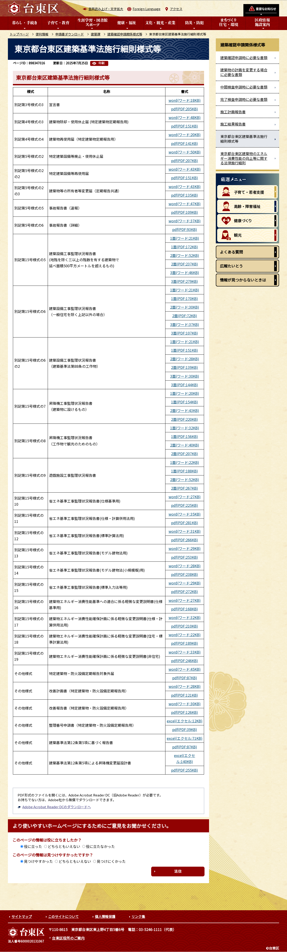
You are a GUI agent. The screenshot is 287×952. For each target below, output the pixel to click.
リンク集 (138, 916)
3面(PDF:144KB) (184, 384)
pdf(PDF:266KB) (184, 539)
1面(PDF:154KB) (184, 402)
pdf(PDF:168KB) (184, 609)
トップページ (19, 34)
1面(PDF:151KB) (184, 350)
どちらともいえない (64, 846)
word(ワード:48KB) (185, 117)
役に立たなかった (100, 846)
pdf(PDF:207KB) (184, 160)
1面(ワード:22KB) (184, 462)
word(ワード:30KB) (185, 703)
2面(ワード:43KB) (184, 410)
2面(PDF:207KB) (184, 453)
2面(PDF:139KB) (184, 367)
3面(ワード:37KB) (184, 324)
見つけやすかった (38, 861)
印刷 (101, 63)
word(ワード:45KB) (185, 669)
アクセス (176, 9)
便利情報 (42, 34)
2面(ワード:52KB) (184, 255)
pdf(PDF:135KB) (184, 195)
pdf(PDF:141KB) (184, 143)
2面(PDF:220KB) (184, 419)
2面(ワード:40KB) (184, 445)
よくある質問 (231, 252)
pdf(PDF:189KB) (184, 643)
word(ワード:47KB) (185, 203)
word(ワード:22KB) (185, 634)
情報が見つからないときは (243, 280)
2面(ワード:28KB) (184, 358)
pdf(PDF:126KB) (184, 712)
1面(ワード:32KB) (184, 428)
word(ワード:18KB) (185, 100)
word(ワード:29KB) (185, 548)
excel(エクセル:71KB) (184, 738)
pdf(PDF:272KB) (184, 591)
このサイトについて (63, 916)
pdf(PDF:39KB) (184, 729)
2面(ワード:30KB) (184, 307)
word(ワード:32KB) (185, 617)
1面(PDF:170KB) (184, 298)
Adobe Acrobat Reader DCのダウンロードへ (54, 806)
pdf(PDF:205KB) (184, 109)
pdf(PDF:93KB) (184, 229)
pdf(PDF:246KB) (184, 660)
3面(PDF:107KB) (184, 333)
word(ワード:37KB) (185, 220)
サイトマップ (22, 916)
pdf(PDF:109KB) (184, 212)
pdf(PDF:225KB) (184, 505)
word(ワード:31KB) (185, 531)
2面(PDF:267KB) (184, 488)
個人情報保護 (105, 916)
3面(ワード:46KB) (184, 272)
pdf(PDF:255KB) (184, 770)
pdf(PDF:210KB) (184, 626)
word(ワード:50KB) (185, 152)
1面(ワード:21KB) (184, 238)
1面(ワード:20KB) (184, 393)
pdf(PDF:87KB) (184, 677)
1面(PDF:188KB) (184, 471)
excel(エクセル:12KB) (184, 721)
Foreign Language (146, 9)
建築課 (95, 34)
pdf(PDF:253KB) (184, 557)
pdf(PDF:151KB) (184, 126)
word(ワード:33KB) (185, 652)
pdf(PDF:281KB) (184, 522)
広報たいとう (231, 266)
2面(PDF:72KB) (184, 315)
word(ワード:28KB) (185, 565)
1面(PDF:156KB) (184, 436)
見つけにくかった (111, 861)
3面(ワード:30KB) (184, 376)
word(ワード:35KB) (185, 514)
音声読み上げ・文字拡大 (105, 9)
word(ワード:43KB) (185, 169)
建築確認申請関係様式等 (124, 34)
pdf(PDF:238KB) (184, 574)
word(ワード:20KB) (185, 134)
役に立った (33, 846)
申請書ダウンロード (69, 34)
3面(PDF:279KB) (184, 281)
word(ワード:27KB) (185, 496)
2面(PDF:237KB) (184, 264)
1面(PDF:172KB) (184, 246)
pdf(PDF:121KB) (184, 695)
